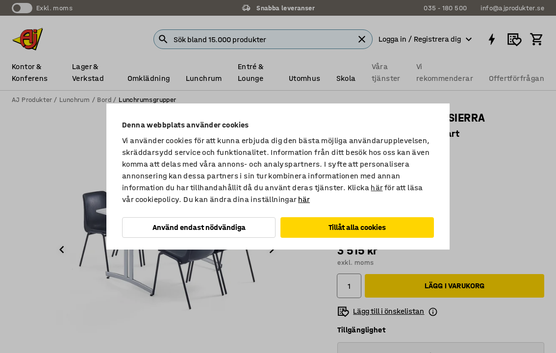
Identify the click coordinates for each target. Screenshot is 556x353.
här (376, 187)
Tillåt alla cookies (357, 227)
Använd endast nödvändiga (199, 227)
